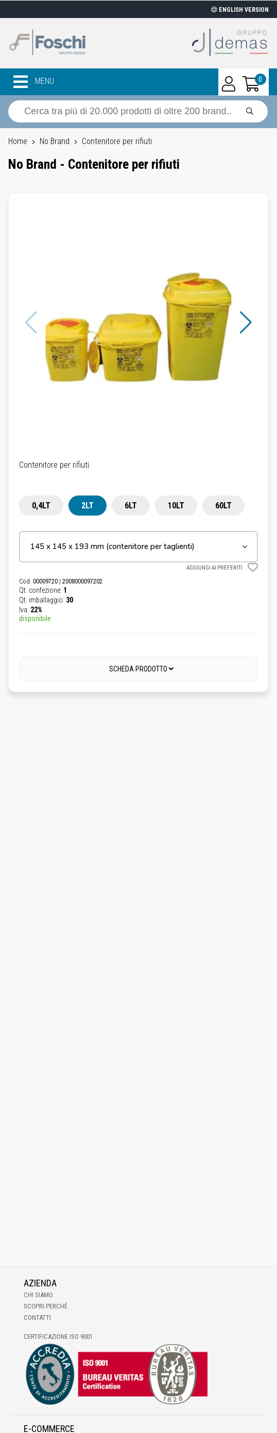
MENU (33, 82)
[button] (246, 322)
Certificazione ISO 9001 (58, 1336)
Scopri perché (45, 1306)
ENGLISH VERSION (240, 9)
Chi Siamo (38, 1295)
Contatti (37, 1317)
